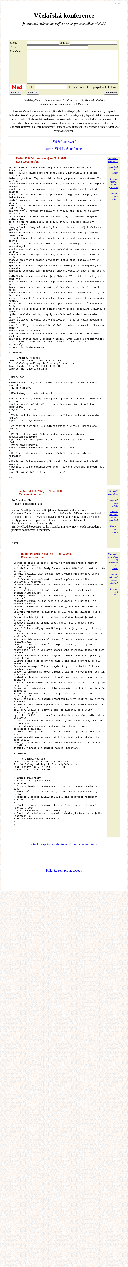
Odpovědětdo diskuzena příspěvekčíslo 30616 (113, 568)
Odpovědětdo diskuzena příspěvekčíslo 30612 (113, 172)
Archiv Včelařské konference (64, 155)
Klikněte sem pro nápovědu (64, 994)
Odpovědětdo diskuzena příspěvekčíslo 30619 (113, 630)
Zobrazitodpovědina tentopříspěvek (113, 189)
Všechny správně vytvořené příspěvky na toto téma (64, 968)
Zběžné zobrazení (64, 148)
